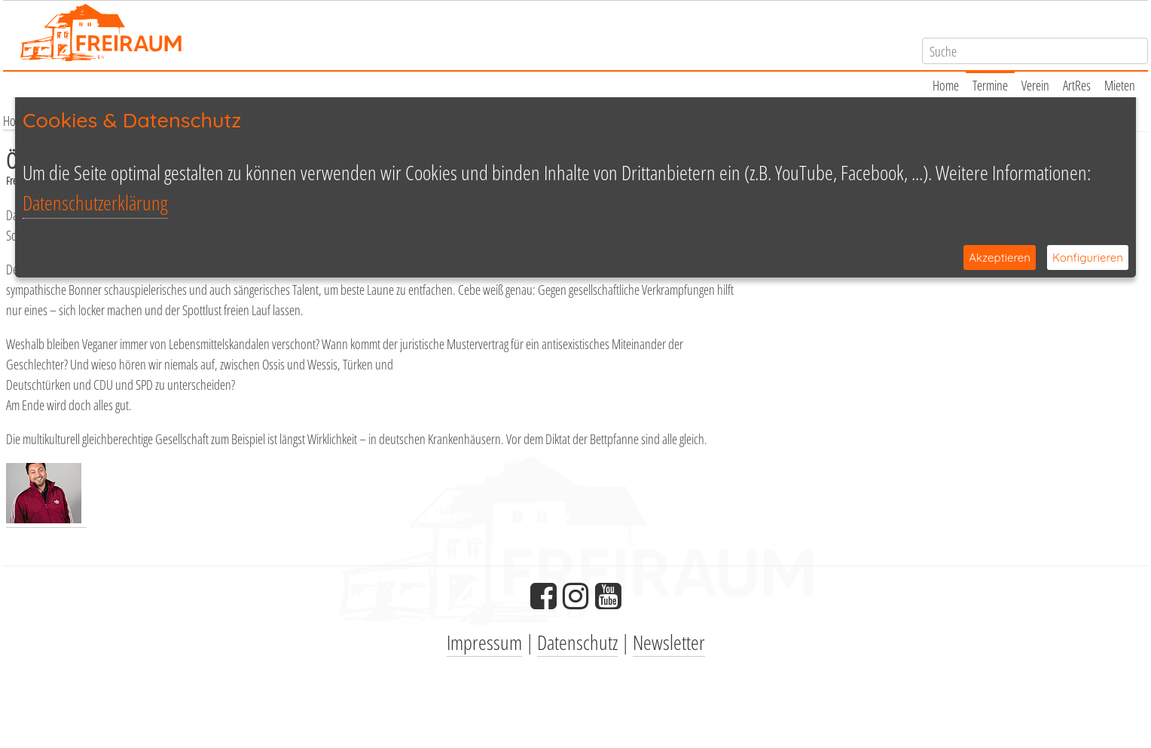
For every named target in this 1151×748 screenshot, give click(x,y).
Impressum (484, 642)
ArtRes (1077, 85)
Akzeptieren (999, 257)
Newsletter (669, 642)
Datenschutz (577, 642)
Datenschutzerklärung (95, 202)
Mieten (1119, 85)
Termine (990, 85)
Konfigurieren (1087, 257)
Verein (1035, 85)
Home (946, 85)
